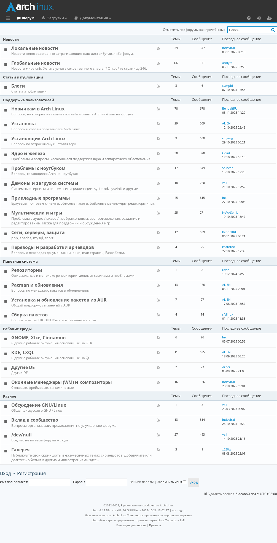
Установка (23, 124)
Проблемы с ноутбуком (38, 168)
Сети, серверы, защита (38, 232)
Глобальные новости (35, 63)
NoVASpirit (230, 212)
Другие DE (23, 367)
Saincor (227, 168)
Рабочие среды (17, 328)
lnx (224, 198)
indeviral (228, 48)
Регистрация (31, 473)
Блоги (18, 86)
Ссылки (9, 18)
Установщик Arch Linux (38, 138)
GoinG (226, 153)
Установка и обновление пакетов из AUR (59, 300)
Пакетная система (20, 261)
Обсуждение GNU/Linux (38, 405)
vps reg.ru (178, 510)
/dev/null (21, 435)
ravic (225, 270)
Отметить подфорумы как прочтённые (194, 29)
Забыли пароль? (142, 482)
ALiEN (226, 123)
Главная (25, 17)
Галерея (20, 450)
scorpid (227, 85)
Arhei (226, 367)
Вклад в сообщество (34, 420)
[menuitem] (248, 18)
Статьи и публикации (23, 77)
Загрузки (78, 17)
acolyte (227, 63)
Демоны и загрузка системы (44, 183)
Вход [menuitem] (261, 18)
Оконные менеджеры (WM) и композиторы (61, 382)
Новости (11, 39)
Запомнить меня (171, 482)
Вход (5, 473)
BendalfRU (229, 108)
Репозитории (26, 270)
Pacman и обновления (37, 285)
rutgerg (227, 138)
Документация (117, 17)
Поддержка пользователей (28, 99)
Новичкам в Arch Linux (37, 109)
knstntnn (228, 247)
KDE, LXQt (22, 352)
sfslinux (227, 314)
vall (224, 183)
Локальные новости (34, 48)
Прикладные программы (40, 198)
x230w (226, 449)
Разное (9, 396)
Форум (51, 17)
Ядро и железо (28, 153)
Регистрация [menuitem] (270, 18)
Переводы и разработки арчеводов (52, 247)
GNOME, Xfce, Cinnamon (38, 338)
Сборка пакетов (29, 315)
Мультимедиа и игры (36, 213)
